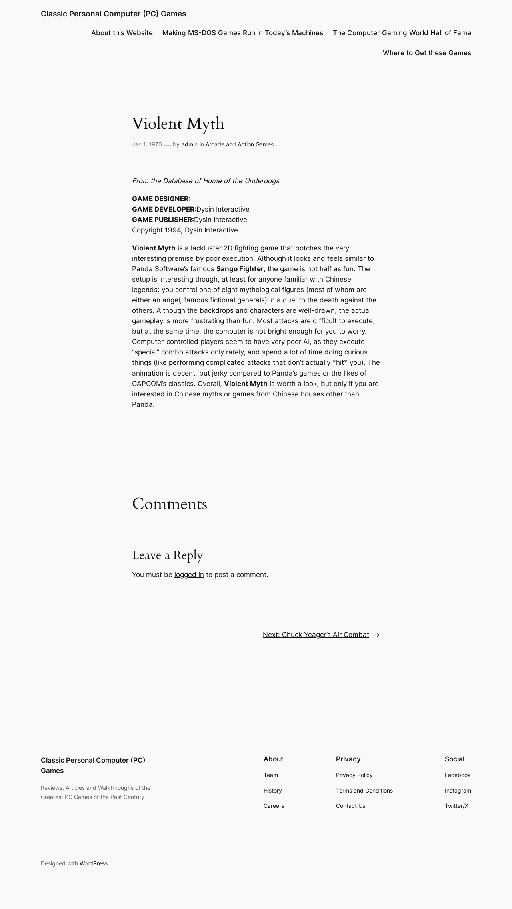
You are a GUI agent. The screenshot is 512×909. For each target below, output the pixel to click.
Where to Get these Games (427, 53)
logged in (189, 575)
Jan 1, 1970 (147, 144)
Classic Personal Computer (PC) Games (113, 13)
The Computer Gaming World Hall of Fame (402, 33)
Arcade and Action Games (240, 144)
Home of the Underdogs (241, 181)
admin (190, 144)
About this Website (122, 33)
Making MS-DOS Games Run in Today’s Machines (242, 33)
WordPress (94, 863)
